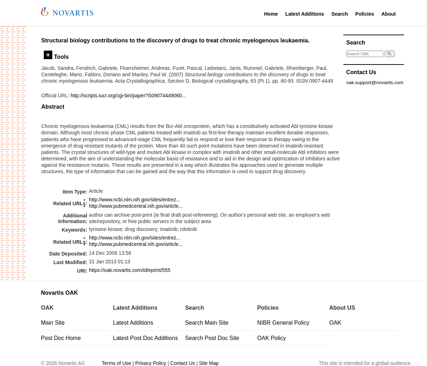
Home (271, 14)
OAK (335, 323)
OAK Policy (271, 338)
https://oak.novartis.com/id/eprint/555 (129, 270)
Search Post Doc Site (212, 338)
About (388, 14)
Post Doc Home (61, 338)
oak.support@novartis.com (375, 82)
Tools (56, 56)
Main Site (53, 323)
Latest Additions (304, 14)
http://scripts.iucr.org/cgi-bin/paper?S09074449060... (128, 95)
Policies (364, 14)
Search (339, 14)
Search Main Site (206, 323)
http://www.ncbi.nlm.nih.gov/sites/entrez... (134, 199)
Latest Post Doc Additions (145, 338)
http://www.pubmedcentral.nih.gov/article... (136, 206)
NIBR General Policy (283, 323)
